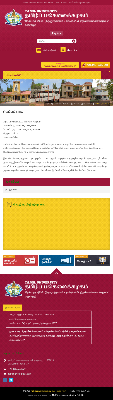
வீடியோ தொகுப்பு (76, 2)
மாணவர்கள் (28, 2)
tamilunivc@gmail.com (19, 373)
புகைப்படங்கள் (61, 2)
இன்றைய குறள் (12, 307)
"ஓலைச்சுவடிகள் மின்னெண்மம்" (60, 64)
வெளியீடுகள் (62, 103)
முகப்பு (49, 103)
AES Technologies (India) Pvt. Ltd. (68, 395)
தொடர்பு (72, 50)
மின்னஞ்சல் (49, 50)
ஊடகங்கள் (48, 2)
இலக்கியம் (86, 103)
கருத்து (88, 2)
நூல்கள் (75, 103)
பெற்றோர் (38, 2)
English (56, 33)
